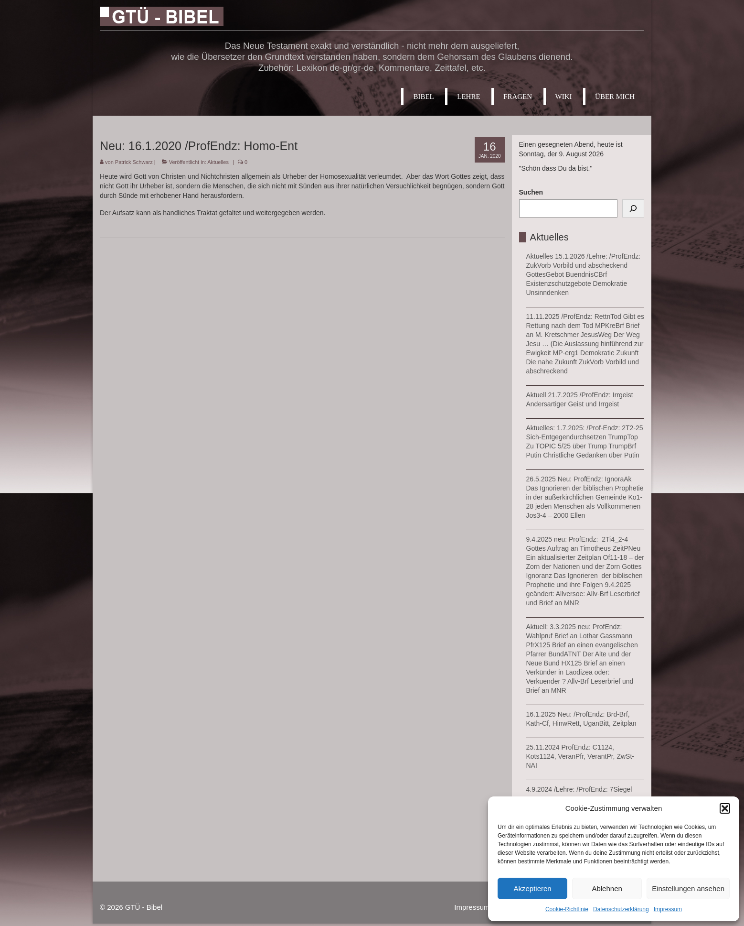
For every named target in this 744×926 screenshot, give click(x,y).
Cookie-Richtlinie (566, 909)
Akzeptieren (532, 888)
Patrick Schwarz (134, 162)
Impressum (668, 909)
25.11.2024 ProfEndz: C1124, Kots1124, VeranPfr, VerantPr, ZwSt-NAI (580, 756)
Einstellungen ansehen (688, 888)
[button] (725, 808)
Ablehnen (607, 888)
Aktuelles (218, 162)
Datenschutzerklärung (621, 909)
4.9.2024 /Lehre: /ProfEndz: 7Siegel (579, 789)
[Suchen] (633, 208)
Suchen (531, 192)
